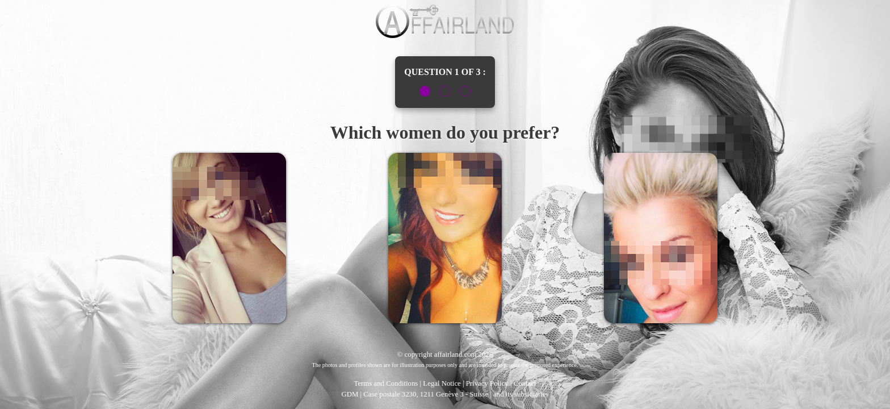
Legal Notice (441, 383)
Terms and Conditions (386, 383)
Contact (525, 383)
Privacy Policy (487, 383)
